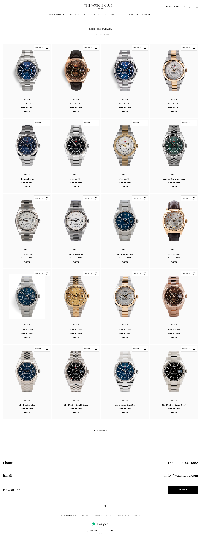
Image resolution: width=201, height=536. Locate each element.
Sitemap (137, 515)
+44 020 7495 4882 (183, 463)
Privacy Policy (122, 515)
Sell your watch (112, 14)
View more (100, 430)
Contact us (132, 14)
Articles (147, 14)
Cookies (84, 515)
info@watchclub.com (181, 475)
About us (94, 14)
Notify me (41, 47)
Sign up (183, 490)
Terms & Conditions (102, 515)
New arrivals (56, 14)
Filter (92, 530)
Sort (108, 530)
